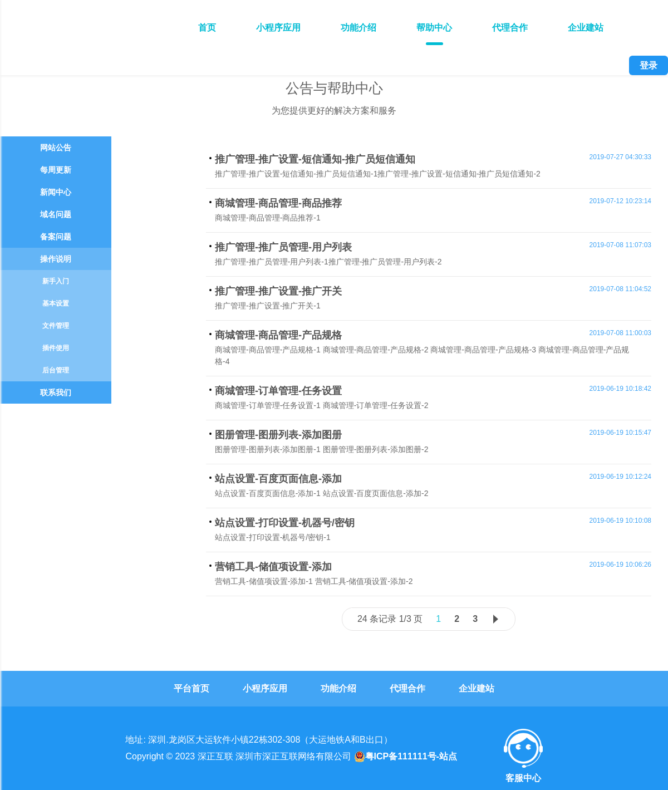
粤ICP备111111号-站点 (405, 756)
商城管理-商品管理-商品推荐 (278, 203)
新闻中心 (55, 192)
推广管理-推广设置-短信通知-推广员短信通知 (315, 159)
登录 (648, 65)
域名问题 (55, 214)
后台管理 (55, 370)
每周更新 (55, 169)
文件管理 (55, 326)
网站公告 (55, 147)
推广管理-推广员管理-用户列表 (283, 247)
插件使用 (55, 348)
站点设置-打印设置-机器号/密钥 (285, 522)
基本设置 (55, 303)
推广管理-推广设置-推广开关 (278, 291)
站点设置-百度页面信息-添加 (278, 478)
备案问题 (55, 236)
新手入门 (55, 281)
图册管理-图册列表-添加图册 (278, 434)
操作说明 (55, 258)
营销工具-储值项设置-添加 (273, 566)
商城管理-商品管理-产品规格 (278, 335)
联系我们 (55, 392)
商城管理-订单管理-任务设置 (278, 390)
